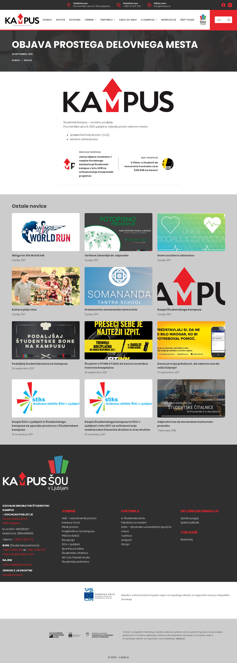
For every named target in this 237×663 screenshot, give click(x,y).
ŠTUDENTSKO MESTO (22, 25)
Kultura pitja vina (24, 310)
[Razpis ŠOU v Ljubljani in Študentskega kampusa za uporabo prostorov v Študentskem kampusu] (46, 398)
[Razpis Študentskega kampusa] (191, 286)
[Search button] (228, 19)
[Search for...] (223, 19)
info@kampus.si (162, 6)
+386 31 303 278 (132, 6)
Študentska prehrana (75, 562)
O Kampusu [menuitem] (149, 19)
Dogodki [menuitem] (74, 19)
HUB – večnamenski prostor (79, 518)
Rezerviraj (187, 539)
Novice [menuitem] (60, 19)
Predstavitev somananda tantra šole (111, 310)
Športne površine (73, 549)
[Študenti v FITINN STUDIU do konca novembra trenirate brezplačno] (118, 340)
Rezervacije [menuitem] (168, 19)
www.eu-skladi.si (175, 638)
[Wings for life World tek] (46, 232)
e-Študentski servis (133, 518)
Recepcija (68, 540)
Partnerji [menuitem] (108, 19)
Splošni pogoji (189, 518)
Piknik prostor (70, 527)
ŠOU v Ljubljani (71, 544)
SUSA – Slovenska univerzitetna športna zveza (146, 529)
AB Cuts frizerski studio (76, 557)
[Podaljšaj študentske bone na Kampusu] (46, 340)
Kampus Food (71, 522)
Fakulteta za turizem (134, 522)
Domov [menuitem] (47, 19)
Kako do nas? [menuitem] (128, 19)
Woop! (125, 544)
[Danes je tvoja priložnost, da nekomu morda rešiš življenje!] (191, 340)
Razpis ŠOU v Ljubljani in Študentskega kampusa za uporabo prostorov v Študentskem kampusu (45, 426)
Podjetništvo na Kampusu (78, 531)
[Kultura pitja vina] (46, 286)
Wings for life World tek (28, 255)
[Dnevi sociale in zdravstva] (191, 232)
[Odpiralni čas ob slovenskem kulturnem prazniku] (191, 398)
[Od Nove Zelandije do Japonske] (118, 232)
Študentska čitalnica (75, 553)
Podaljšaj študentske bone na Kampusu (40, 364)
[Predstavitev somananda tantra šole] (118, 286)
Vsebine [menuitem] (91, 19)
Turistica (126, 536)
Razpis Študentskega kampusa (179, 310)
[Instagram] (230, 5)
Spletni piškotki (190, 522)
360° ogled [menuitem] (187, 19)
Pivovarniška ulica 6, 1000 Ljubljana (91, 6)
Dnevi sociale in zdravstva (175, 255)
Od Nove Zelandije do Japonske (107, 255)
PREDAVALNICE (70, 536)
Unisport (126, 540)
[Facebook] (223, 5)
